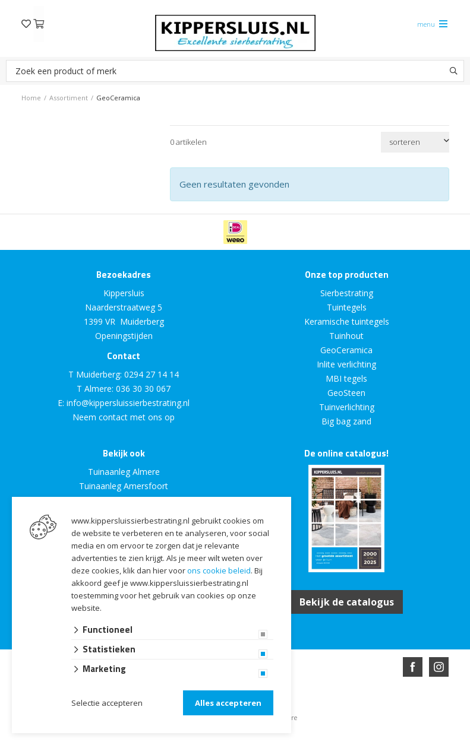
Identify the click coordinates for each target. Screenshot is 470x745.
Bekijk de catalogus (346, 601)
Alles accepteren (228, 703)
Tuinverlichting (346, 407)
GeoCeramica (346, 350)
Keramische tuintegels (346, 321)
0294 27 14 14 (151, 374)
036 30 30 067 (143, 388)
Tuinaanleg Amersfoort (123, 486)
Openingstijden (124, 335)
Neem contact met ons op (123, 417)
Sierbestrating (346, 293)
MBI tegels (346, 378)
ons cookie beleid (219, 570)
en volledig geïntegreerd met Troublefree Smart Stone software (282, 740)
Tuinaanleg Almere (124, 471)
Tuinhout (346, 335)
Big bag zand (346, 421)
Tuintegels (347, 307)
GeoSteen (346, 392)
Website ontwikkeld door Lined (144, 740)
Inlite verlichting (346, 364)
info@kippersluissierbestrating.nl (128, 402)
